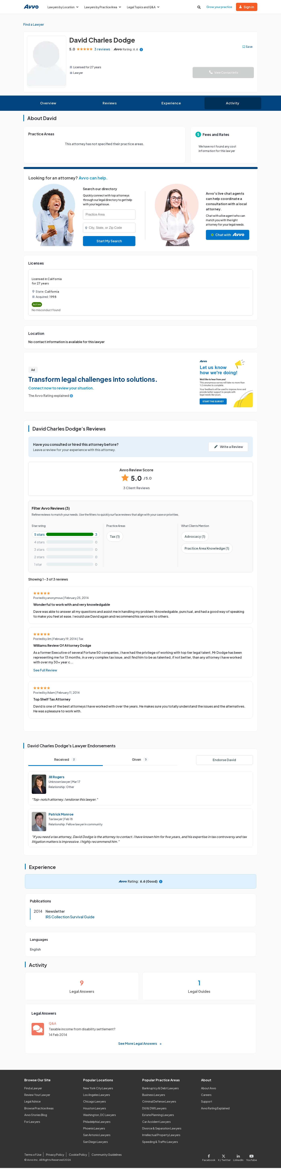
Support (206, 1102)
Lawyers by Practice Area (102, 7)
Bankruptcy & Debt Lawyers (160, 1089)
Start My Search (109, 242)
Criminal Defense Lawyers (159, 1102)
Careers (206, 1096)
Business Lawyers (153, 1096)
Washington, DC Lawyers (99, 1116)
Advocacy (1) (195, 538)
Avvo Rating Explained (215, 1109)
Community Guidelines (107, 1155)
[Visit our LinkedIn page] (238, 1158)
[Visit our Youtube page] (251, 1158)
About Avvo (208, 1089)
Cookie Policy (78, 1155)
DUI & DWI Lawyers (154, 1109)
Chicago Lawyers (94, 1102)
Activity (232, 104)
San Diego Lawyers (95, 1143)
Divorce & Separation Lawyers (161, 1129)
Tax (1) (115, 538)
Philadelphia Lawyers (96, 1122)
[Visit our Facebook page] (209, 1158)
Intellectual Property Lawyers (161, 1136)
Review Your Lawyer (37, 1096)
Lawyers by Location (63, 7)
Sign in (246, 7)
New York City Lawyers (98, 1089)
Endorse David (224, 761)
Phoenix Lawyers (94, 1129)
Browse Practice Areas (39, 1109)
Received (65, 760)
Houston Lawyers (94, 1109)
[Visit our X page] (224, 1158)
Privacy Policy (55, 1155)
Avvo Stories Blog (35, 1116)
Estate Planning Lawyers (158, 1116)
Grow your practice (219, 7)
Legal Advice (32, 1102)
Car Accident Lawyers (156, 1122)
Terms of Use (32, 1155)
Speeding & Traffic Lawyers (160, 1143)
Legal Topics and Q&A (143, 7)
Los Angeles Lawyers (96, 1096)
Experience (171, 104)
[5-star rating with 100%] (66, 536)
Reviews (110, 104)
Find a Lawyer (33, 1089)
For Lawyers (32, 1122)
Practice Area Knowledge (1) (207, 549)
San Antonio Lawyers (96, 1136)
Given (140, 760)
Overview (48, 104)
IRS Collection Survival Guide (70, 918)
